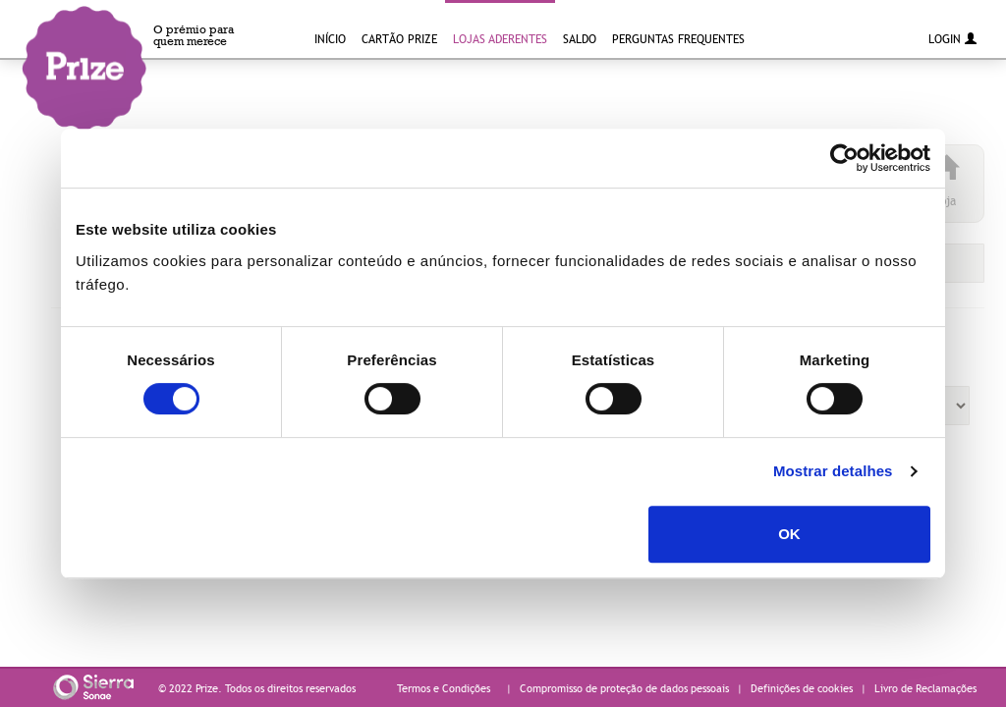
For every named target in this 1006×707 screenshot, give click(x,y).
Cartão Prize (399, 38)
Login (952, 38)
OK (789, 533)
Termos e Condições (443, 688)
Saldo (579, 38)
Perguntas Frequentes (678, 38)
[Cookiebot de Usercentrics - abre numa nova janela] (844, 158)
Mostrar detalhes (833, 470)
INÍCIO (330, 38)
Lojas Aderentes (500, 38)
